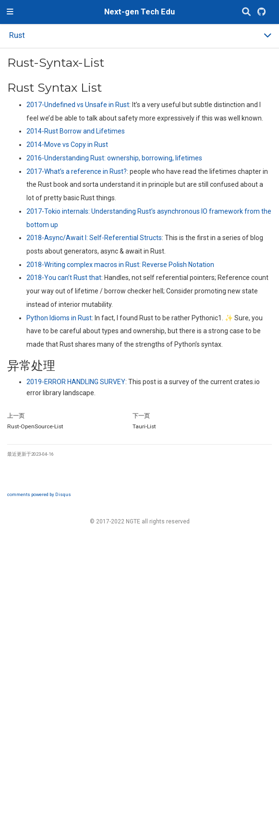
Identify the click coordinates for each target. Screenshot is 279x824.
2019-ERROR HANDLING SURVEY (75, 382)
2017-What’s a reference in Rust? (76, 171)
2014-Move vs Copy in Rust (67, 144)
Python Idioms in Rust (59, 318)
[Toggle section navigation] (139, 35)
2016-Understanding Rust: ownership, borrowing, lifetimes (114, 158)
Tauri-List (144, 426)
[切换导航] (10, 12)
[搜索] (246, 12)
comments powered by (39, 494)
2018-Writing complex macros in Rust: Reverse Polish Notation (120, 264)
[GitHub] (261, 12)
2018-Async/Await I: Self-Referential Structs (94, 238)
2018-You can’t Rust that (63, 277)
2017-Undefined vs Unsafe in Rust (77, 105)
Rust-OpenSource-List (35, 426)
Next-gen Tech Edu (139, 11)
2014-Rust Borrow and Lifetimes (75, 131)
